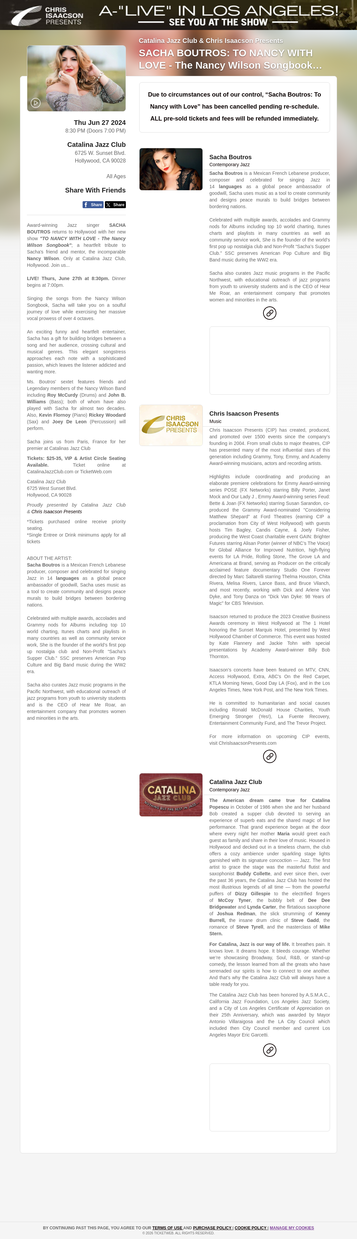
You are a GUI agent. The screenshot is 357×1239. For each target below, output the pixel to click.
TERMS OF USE (167, 1228)
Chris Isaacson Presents (56, 511)
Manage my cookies (292, 1228)
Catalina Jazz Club (96, 144)
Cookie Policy (251, 1228)
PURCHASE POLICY (212, 1228)
